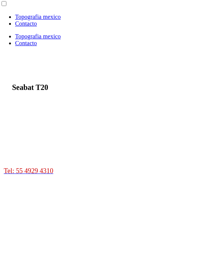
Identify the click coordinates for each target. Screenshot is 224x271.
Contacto (26, 23)
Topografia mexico (38, 17)
